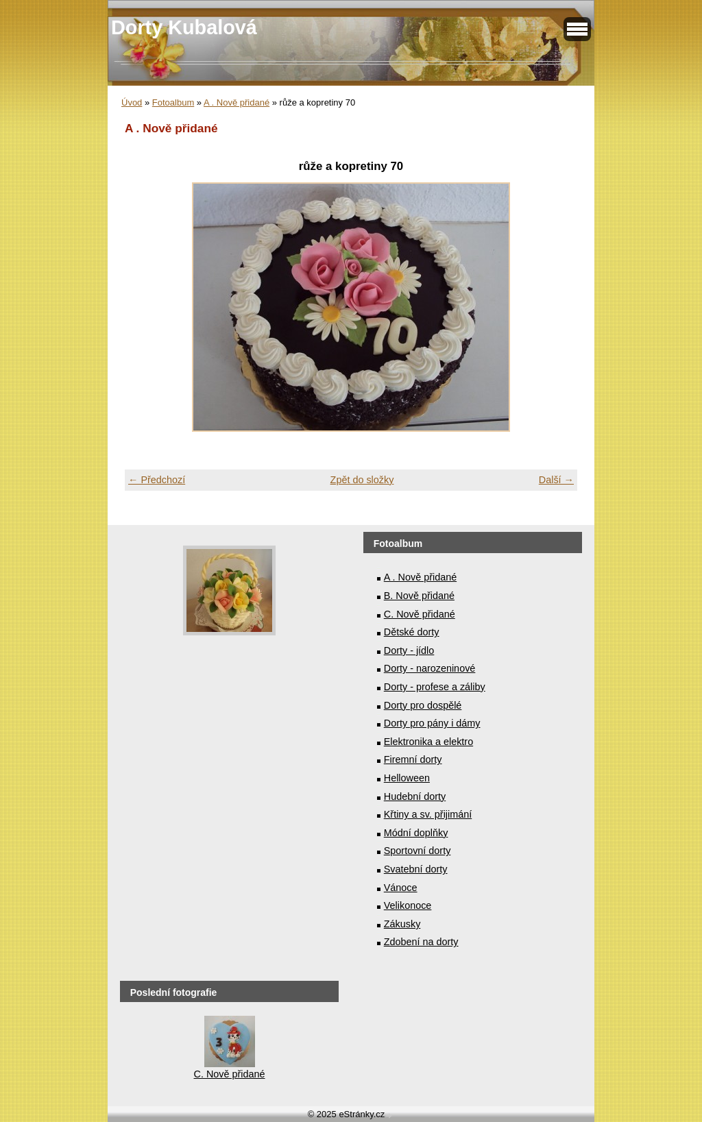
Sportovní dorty (417, 850)
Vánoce (400, 887)
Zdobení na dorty (421, 941)
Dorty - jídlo (409, 650)
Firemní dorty (413, 759)
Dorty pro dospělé (423, 705)
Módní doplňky (416, 832)
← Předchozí (156, 479)
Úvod (131, 102)
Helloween (407, 777)
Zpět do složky (362, 479)
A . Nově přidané (236, 102)
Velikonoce (408, 905)
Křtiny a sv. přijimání (428, 814)
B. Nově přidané (419, 595)
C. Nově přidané (419, 614)
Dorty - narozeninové (430, 668)
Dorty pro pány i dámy (432, 723)
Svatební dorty (416, 869)
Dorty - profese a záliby (434, 686)
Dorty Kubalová (184, 27)
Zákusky (402, 923)
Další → (556, 479)
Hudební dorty (415, 796)
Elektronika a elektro (428, 741)
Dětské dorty (411, 631)
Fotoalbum (173, 102)
